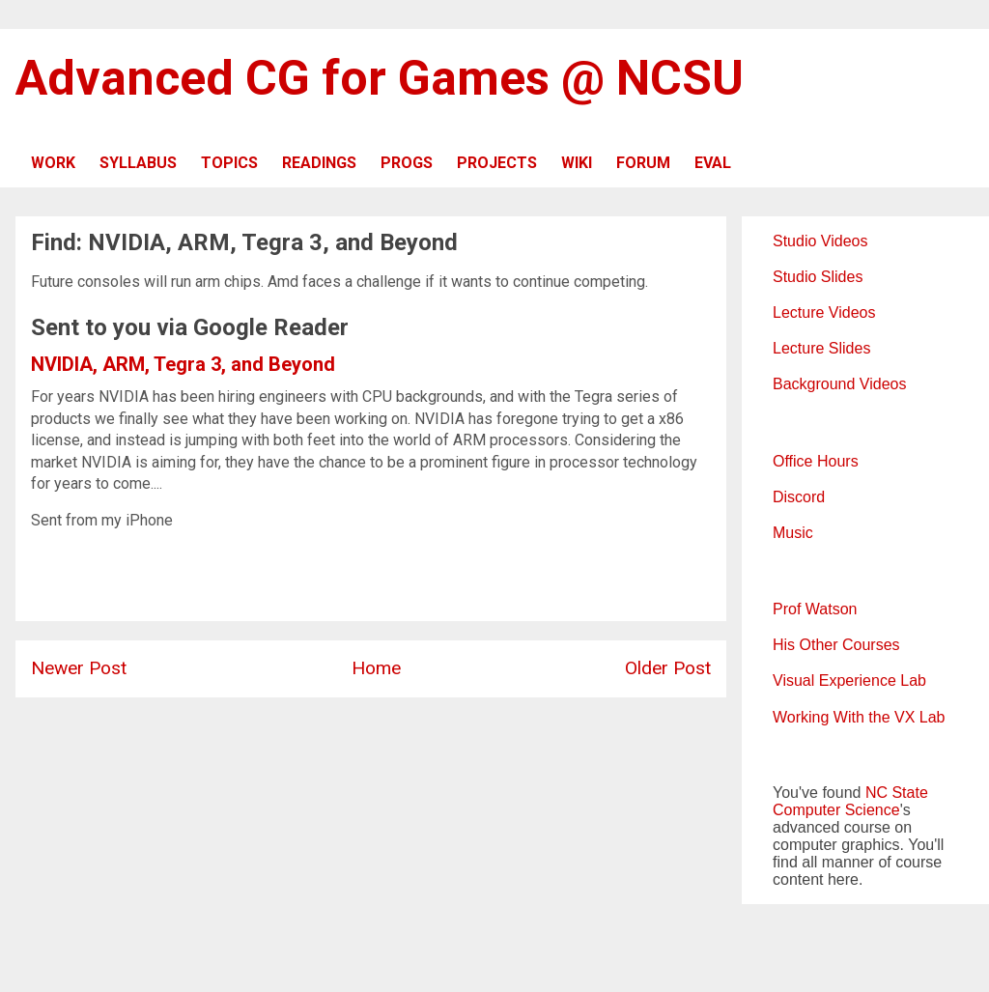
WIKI (576, 163)
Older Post (668, 668)
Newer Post (79, 668)
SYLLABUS (138, 163)
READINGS (319, 163)
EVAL (712, 163)
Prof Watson (815, 609)
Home (376, 668)
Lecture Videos (824, 312)
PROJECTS (497, 163)
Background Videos (839, 384)
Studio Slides (817, 277)
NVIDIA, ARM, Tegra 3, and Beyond (183, 364)
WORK (53, 163)
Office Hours (816, 461)
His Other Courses (836, 645)
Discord (799, 497)
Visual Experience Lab (849, 680)
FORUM (643, 163)
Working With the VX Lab (859, 717)
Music (793, 532)
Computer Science (836, 810)
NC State (896, 792)
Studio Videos (820, 241)
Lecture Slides (821, 348)
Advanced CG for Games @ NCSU (379, 78)
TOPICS (229, 163)
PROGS (407, 163)
